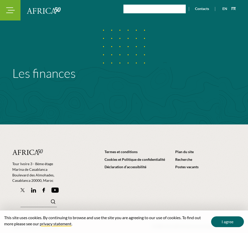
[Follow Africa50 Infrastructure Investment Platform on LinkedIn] (33, 190)
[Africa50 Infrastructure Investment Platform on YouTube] (55, 190)
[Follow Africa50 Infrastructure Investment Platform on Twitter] (22, 190)
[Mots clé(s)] (38, 203)
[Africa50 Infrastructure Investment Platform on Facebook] (43, 190)
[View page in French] (231, 9)
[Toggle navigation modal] (10, 10)
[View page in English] (222, 9)
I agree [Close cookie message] (227, 221)
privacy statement (55, 223)
